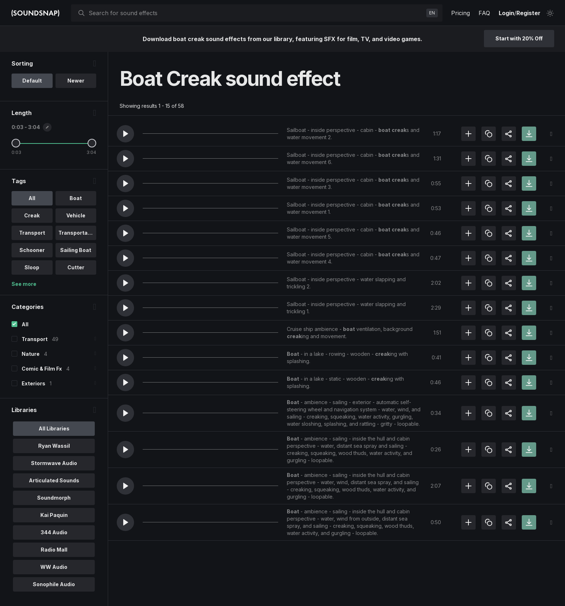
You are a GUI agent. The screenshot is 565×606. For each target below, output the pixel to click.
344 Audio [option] (54, 532)
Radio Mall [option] (54, 550)
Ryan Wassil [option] (54, 446)
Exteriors (33, 383)
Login (506, 13)
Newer (75, 81)
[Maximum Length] (92, 143)
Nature (31, 354)
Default (32, 81)
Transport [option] (32, 233)
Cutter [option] (75, 267)
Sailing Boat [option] (75, 250)
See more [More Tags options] (24, 284)
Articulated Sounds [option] (54, 480)
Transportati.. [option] (76, 233)
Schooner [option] (32, 250)
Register (528, 13)
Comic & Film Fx (42, 369)
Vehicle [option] (75, 215)
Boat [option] (76, 198)
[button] (125, 133)
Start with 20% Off (519, 38)
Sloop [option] (32, 267)
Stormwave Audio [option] (54, 463)
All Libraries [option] (54, 428)
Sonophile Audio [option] (54, 584)
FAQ (484, 13)
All (25, 324)
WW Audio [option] (53, 567)
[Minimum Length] (16, 143)
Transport (35, 339)
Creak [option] (32, 215)
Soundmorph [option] (54, 498)
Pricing (460, 13)
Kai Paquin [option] (54, 515)
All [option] (31, 198)
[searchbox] (256, 13)
